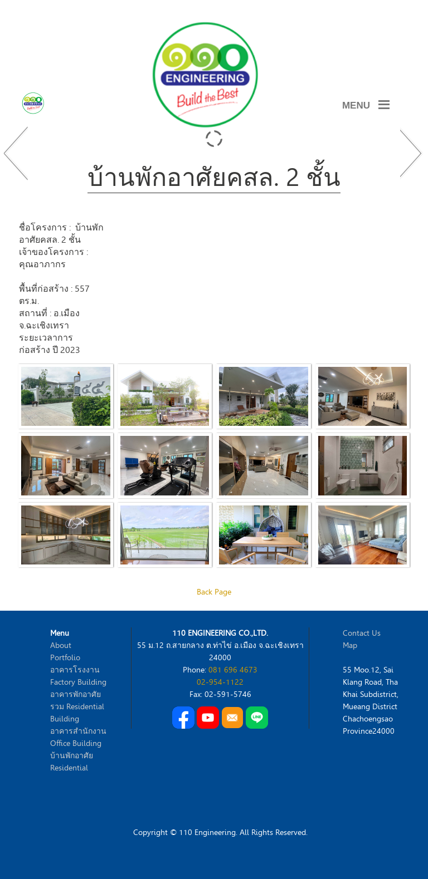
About (60, 645)
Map (350, 645)
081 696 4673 (232, 670)
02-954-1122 (220, 682)
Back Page (214, 592)
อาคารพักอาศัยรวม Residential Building (77, 707)
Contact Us (362, 633)
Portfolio (65, 657)
